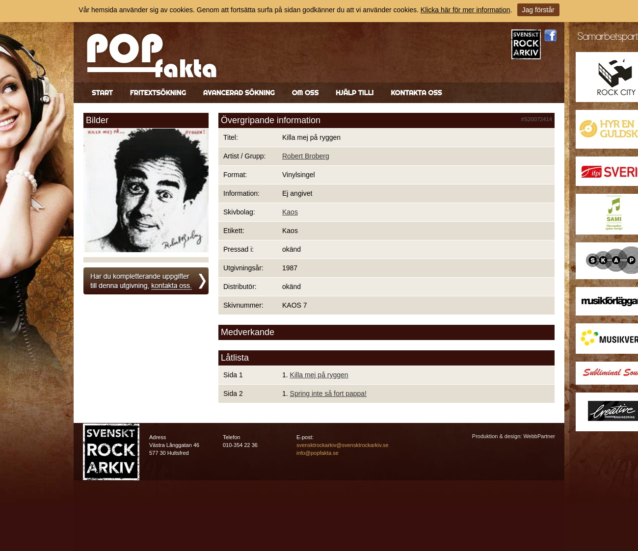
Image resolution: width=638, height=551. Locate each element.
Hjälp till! (354, 92)
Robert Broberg (305, 156)
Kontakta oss (416, 92)
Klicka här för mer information (465, 10)
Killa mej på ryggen (319, 375)
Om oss (305, 92)
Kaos (290, 212)
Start (102, 92)
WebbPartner (539, 436)
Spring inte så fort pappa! (328, 393)
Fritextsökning (158, 92)
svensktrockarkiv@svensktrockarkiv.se (342, 445)
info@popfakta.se (317, 453)
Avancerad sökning (239, 92)
